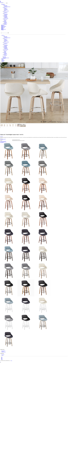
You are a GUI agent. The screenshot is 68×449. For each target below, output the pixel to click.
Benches (5, 8)
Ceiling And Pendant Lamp (7, 6)
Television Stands (6, 18)
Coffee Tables (5, 16)
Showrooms (3, 354)
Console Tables (6, 17)
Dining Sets (5, 22)
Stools (3, 11)
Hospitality (3, 27)
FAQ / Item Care (3, 350)
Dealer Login (1, 2)
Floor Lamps (5, 5)
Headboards (4, 23)
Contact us (3, 25)
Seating (4, 7)
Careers (2, 355)
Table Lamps (4, 57)
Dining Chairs (5, 9)
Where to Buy (3, 60)
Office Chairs (5, 19)
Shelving (5, 20)
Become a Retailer (4, 58)
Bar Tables (5, 15)
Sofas (5, 10)
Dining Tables (5, 14)
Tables (3, 13)
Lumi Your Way (4, 29)
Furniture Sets (4, 21)
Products (3, 4)
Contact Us (3, 61)
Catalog (3, 28)
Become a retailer (4, 26)
